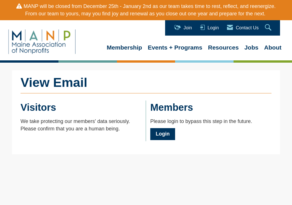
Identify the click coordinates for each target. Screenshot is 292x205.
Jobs (251, 47)
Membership (124, 47)
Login (163, 134)
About (272, 47)
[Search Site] (269, 28)
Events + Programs (175, 47)
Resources (223, 47)
